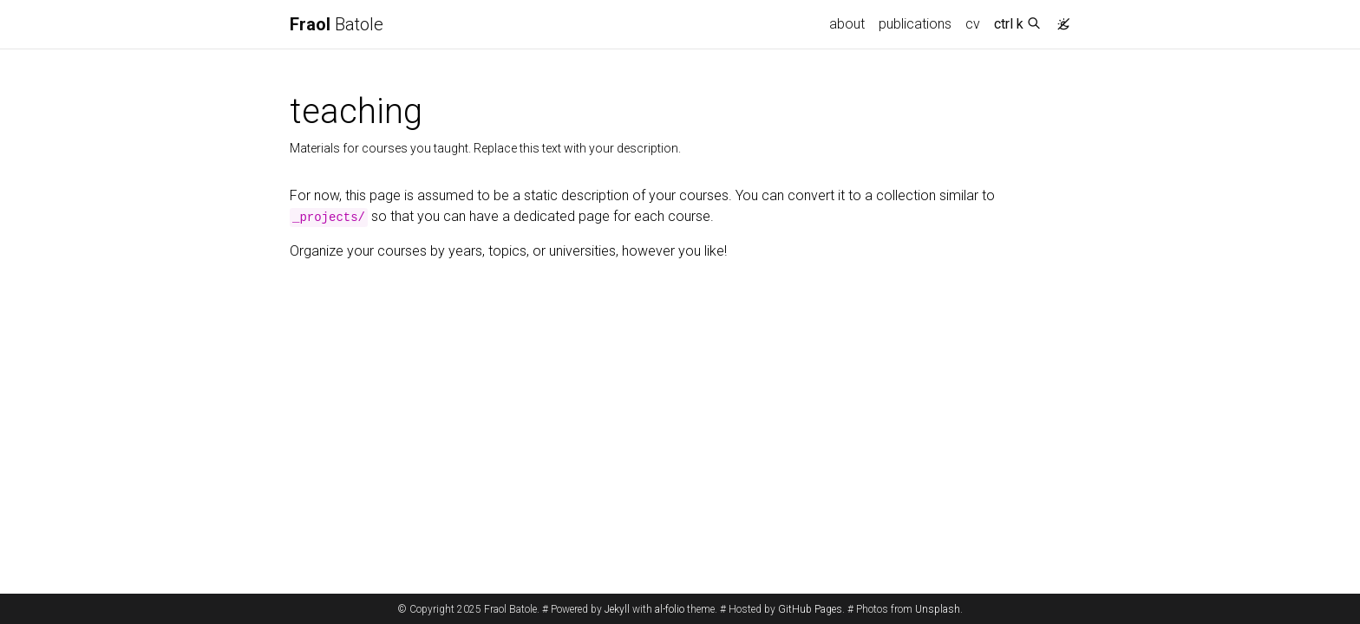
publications (915, 24)
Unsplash (937, 609)
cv (972, 24)
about (847, 24)
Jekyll (617, 609)
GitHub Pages (810, 609)
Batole (336, 24)
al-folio (669, 609)
